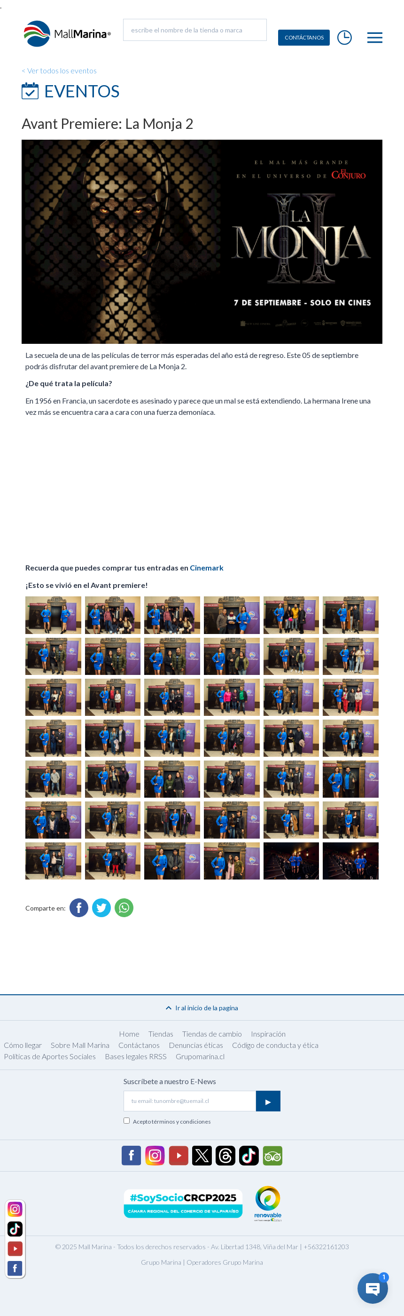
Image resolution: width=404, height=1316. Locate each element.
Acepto (172, 1121)
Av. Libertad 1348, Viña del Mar (254, 1247)
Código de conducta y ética (275, 1044)
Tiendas (160, 1033)
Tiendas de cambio (212, 1033)
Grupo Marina (161, 1262)
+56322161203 (326, 1247)
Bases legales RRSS (136, 1056)
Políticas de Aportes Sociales (50, 1056)
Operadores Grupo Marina (224, 1262)
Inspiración (268, 1033)
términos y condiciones (181, 1121)
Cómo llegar (23, 1044)
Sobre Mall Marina (80, 1044)
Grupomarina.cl (200, 1056)
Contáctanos (139, 1044)
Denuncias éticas (196, 1044)
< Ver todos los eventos (59, 70)
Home (129, 1033)
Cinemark (207, 567)
